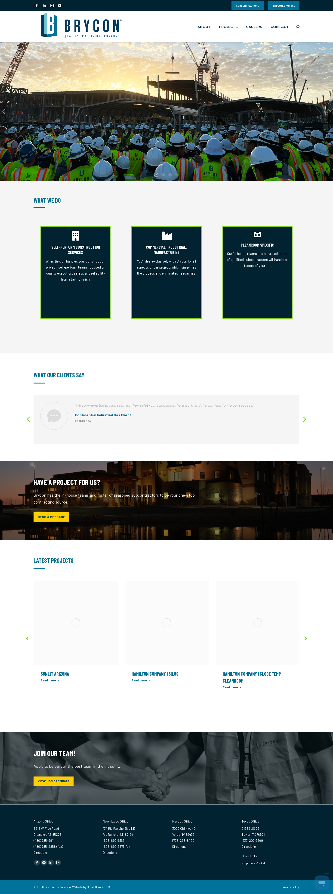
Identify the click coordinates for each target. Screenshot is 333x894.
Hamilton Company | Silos (155, 674)
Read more (50, 680)
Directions (41, 852)
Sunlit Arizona (55, 674)
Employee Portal (253, 863)
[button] (28, 419)
